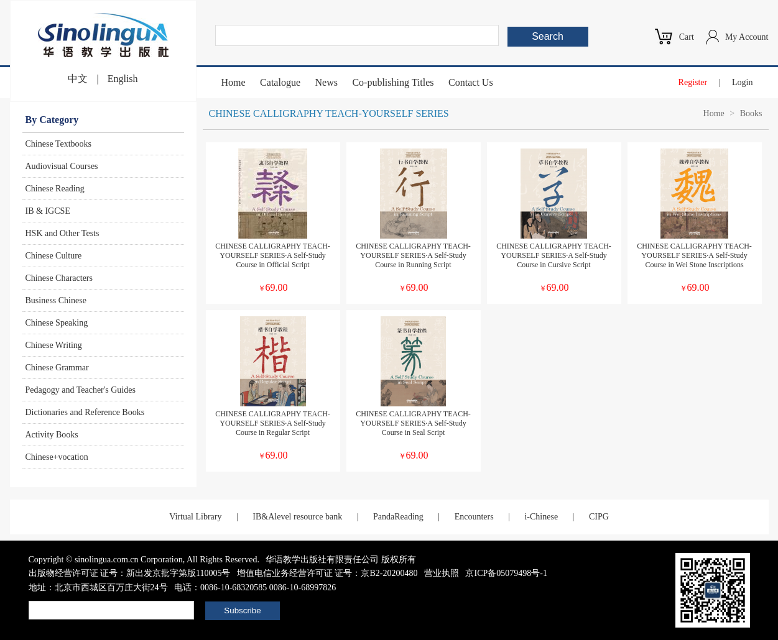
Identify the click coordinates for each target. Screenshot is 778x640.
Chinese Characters (59, 278)
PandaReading (398, 516)
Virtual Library (195, 516)
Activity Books (51, 434)
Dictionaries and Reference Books (85, 412)
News (326, 82)
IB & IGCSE (47, 211)
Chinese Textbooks (58, 144)
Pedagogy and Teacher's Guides (80, 390)
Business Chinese (55, 300)
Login (742, 82)
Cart (686, 37)
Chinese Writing (53, 345)
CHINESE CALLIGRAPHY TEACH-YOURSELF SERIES (329, 113)
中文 (78, 78)
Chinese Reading (55, 188)
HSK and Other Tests (62, 233)
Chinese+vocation (56, 457)
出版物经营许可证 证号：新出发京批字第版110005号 (130, 573)
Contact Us (470, 82)
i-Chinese (541, 516)
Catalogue (280, 82)
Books (751, 113)
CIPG (599, 516)
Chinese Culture (53, 255)
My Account (747, 37)
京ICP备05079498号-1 (506, 573)
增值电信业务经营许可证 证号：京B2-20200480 (327, 573)
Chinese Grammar (57, 367)
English (123, 78)
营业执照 (441, 573)
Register (693, 82)
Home (233, 82)
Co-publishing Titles (392, 82)
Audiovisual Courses (61, 166)
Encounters (474, 516)
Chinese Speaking (56, 322)
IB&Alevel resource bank (297, 516)
